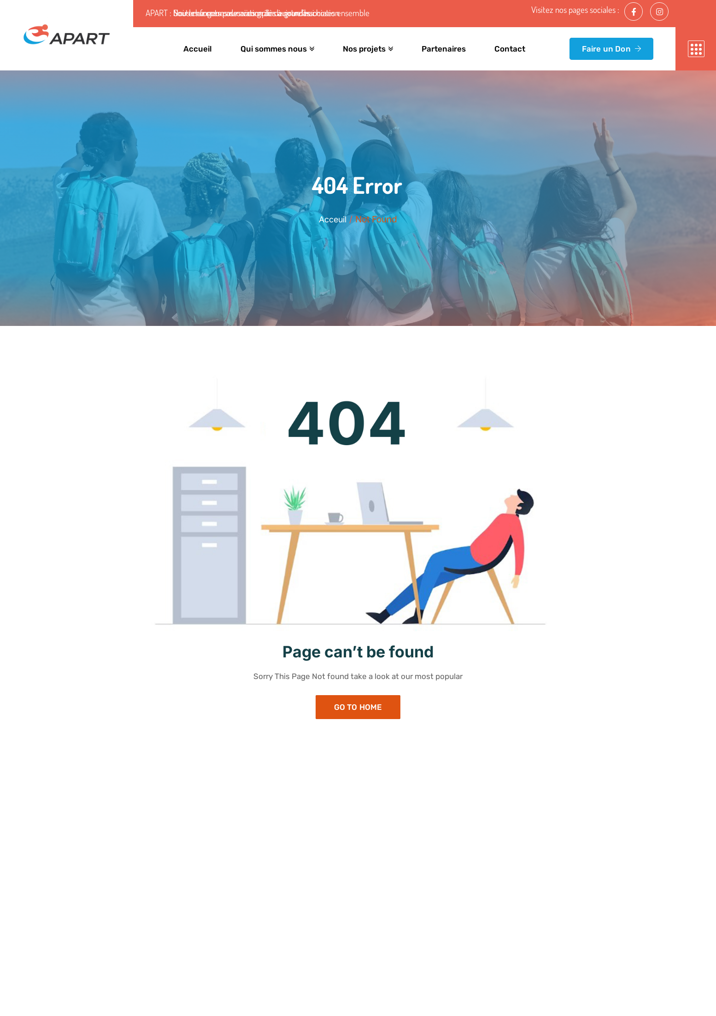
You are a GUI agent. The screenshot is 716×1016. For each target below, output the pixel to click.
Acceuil (332, 219)
